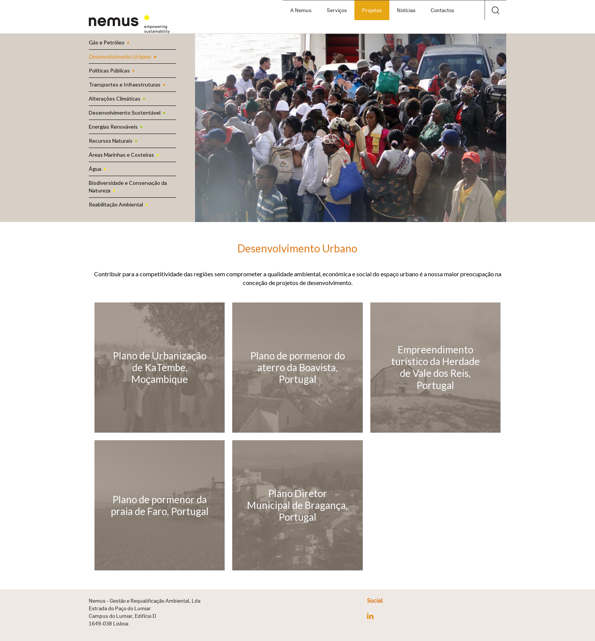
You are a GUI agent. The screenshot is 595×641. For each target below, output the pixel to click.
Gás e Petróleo (106, 42)
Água (95, 168)
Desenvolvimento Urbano (120, 56)
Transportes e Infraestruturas (125, 84)
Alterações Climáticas (114, 98)
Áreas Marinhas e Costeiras (121, 154)
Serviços (337, 10)
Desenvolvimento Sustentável (125, 112)
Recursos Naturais (110, 140)
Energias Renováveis (113, 126)
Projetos (372, 10)
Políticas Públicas (109, 70)
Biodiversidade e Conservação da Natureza (128, 187)
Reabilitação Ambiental (116, 204)
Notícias (406, 10)
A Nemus (301, 10)
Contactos (442, 10)
